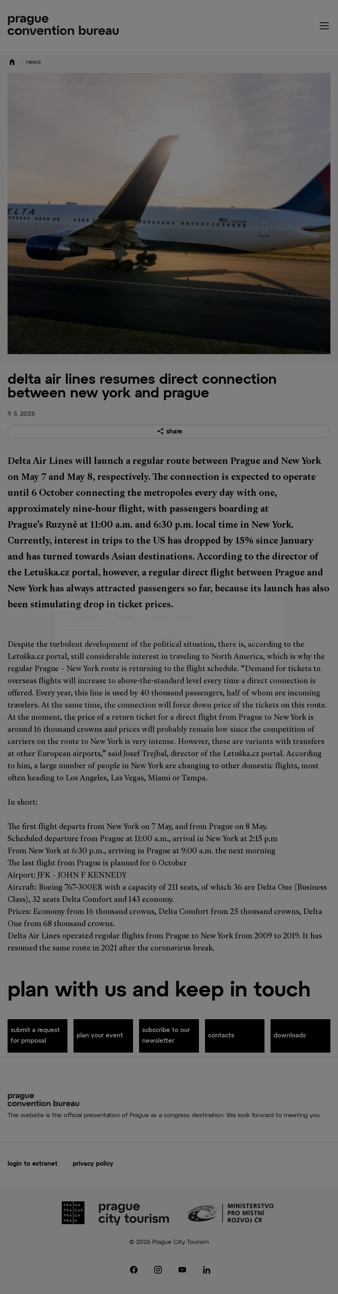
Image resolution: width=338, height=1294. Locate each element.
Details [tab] (124, 601)
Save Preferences (206, 711)
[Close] (267, 579)
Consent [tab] (85, 601)
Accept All (89, 711)
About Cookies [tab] (172, 601)
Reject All (142, 711)
